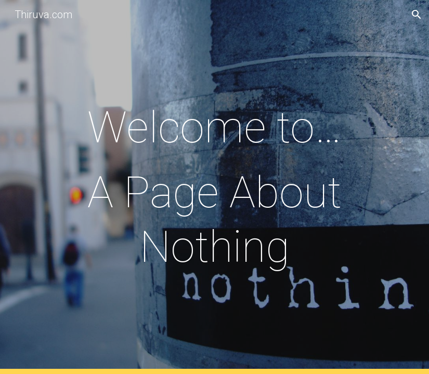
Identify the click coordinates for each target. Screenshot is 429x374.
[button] (416, 14)
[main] (214, 187)
